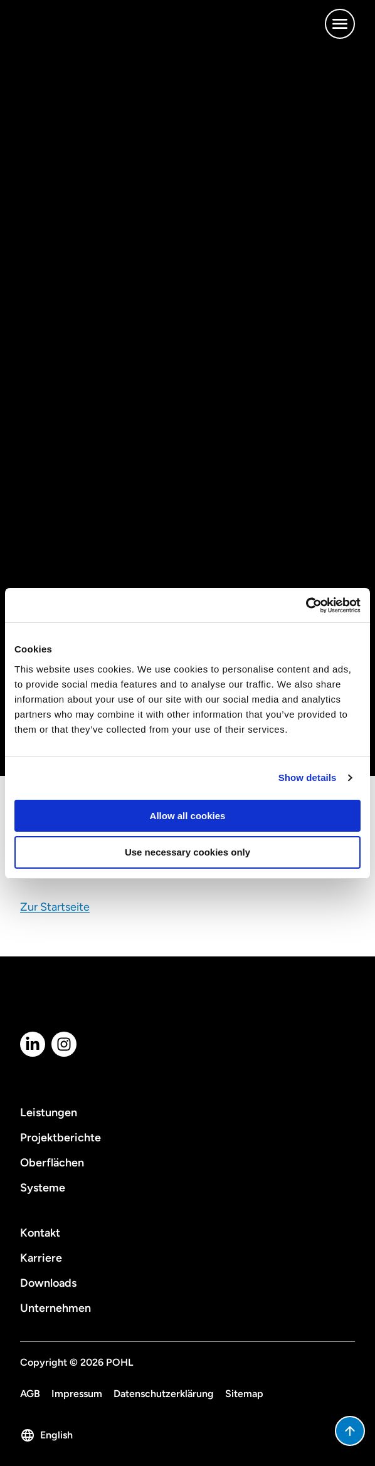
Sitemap (244, 1394)
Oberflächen (52, 1163)
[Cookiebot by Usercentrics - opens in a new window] (306, 605)
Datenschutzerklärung (164, 1394)
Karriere (41, 1258)
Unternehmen (55, 1308)
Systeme (42, 1188)
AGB (30, 1394)
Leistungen (48, 1112)
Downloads (48, 1283)
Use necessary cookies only (187, 852)
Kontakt (40, 1233)
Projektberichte (60, 1137)
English (46, 1435)
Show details (307, 777)
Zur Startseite (55, 907)
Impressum (76, 1394)
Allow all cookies (188, 815)
